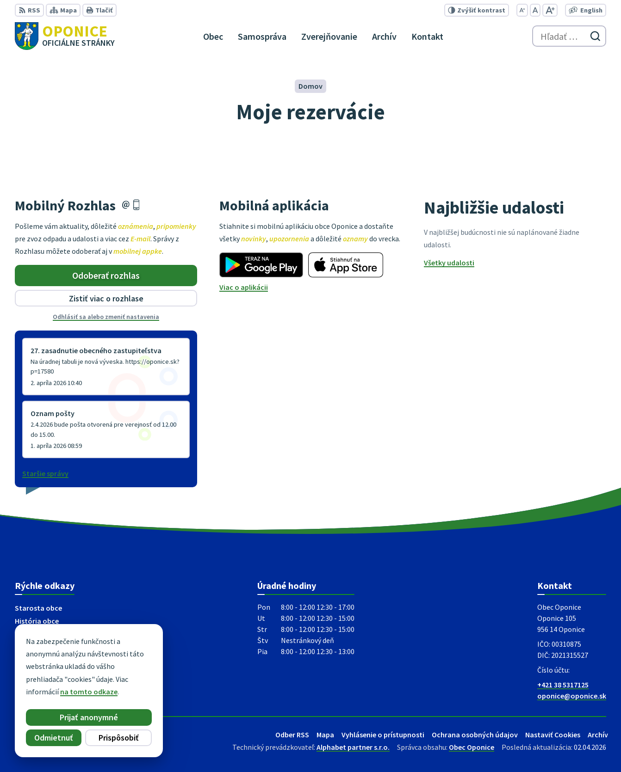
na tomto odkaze (89, 691)
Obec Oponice (471, 747)
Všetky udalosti (449, 262)
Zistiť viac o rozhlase (106, 298)
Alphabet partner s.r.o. (353, 747)
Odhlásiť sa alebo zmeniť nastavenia (106, 316)
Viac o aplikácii (243, 287)
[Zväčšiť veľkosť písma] (550, 10)
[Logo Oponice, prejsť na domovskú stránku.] (65, 36)
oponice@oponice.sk (571, 695)
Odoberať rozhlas (106, 275)
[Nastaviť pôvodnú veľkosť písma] (535, 10)
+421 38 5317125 (563, 684)
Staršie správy (45, 473)
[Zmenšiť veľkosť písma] (522, 10)
